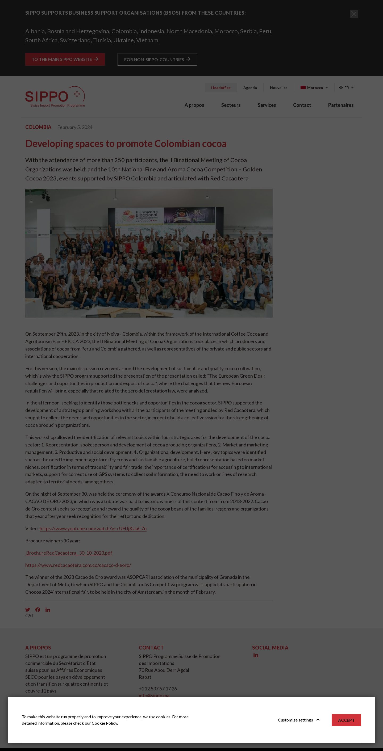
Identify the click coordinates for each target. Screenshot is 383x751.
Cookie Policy (104, 722)
